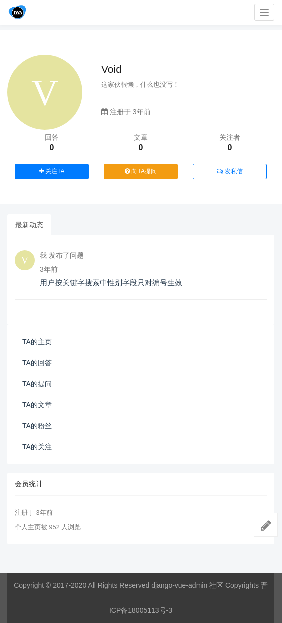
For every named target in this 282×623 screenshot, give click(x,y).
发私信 (229, 171)
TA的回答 (37, 363)
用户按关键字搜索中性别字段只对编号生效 (111, 282)
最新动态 (30, 225)
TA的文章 (37, 405)
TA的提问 (37, 384)
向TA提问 (141, 171)
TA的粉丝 (37, 426)
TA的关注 (37, 447)
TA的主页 (37, 342)
